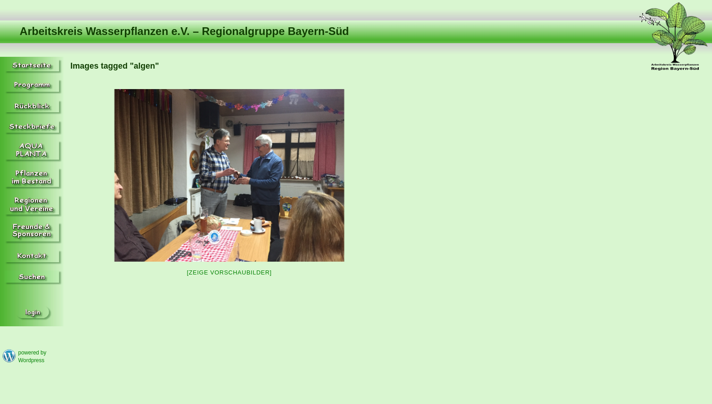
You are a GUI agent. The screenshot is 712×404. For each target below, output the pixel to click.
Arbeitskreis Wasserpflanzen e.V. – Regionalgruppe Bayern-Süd (184, 31)
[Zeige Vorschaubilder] (229, 272)
